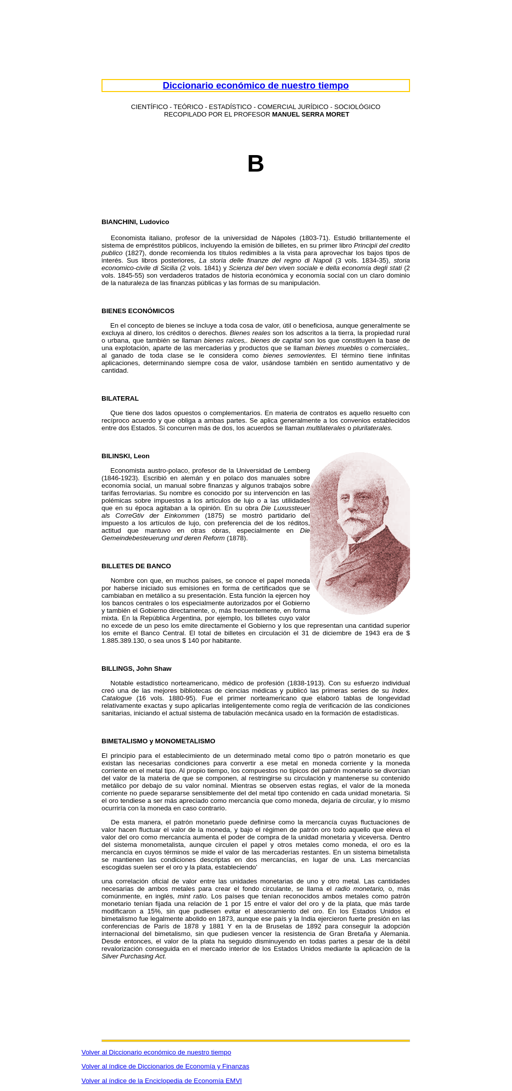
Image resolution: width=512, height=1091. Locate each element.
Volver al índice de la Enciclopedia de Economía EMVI (162, 1080)
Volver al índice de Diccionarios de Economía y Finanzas (166, 1066)
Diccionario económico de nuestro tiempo (255, 85)
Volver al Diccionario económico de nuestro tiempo (156, 1052)
